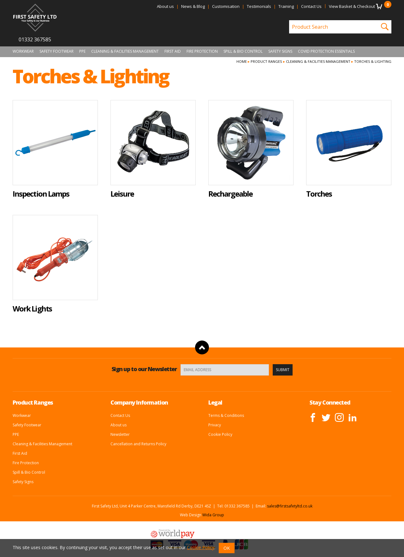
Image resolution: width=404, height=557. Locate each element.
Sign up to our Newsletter (144, 369)
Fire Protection (202, 51)
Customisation (226, 6)
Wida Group (213, 515)
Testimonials (259, 6)
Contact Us (311, 6)
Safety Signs (280, 51)
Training (286, 6)
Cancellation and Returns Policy (138, 444)
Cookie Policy (220, 434)
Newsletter (120, 434)
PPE (82, 51)
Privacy (214, 425)
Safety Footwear (56, 51)
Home (241, 61)
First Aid (172, 51)
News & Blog (193, 6)
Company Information (139, 402)
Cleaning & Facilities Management (125, 51)
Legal (215, 402)
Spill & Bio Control (243, 51)
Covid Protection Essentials (326, 51)
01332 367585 (35, 39)
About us (165, 6)
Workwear (23, 51)
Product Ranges (266, 61)
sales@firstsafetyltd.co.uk (289, 506)
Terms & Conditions (226, 415)
